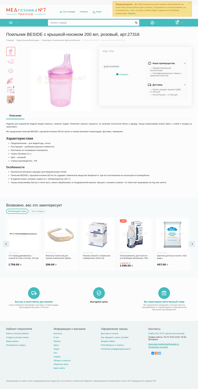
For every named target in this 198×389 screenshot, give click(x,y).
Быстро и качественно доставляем (34, 301)
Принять (132, 13)
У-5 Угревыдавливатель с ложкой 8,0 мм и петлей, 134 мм (24, 256)
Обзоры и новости (62, 360)
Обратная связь (61, 364)
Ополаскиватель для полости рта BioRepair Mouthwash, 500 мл (134, 256)
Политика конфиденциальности (116, 348)
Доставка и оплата (109, 333)
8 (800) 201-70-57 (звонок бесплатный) (166, 333)
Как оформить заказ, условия (115, 337)
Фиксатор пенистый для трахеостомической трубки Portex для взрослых (58, 256)
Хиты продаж (69, 12)
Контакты (58, 333)
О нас (56, 337)
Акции (98, 12)
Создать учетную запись (17, 337)
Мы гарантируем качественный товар (164, 301)
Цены (56, 345)
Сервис (57, 356)
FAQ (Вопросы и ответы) (112, 345)
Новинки (84, 12)
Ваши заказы (12, 341)
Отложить (122, 74)
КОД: (105, 51)
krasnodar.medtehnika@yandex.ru (163, 344)
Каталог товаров (24, 22)
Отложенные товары (16, 345)
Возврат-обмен (108, 341)
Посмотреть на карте (158, 347)
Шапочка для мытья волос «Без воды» (172, 256)
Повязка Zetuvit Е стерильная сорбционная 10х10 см (96, 256)
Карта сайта (59, 368)
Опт (55, 352)
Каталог (57, 341)
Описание (15, 115)
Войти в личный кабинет (17, 333)
